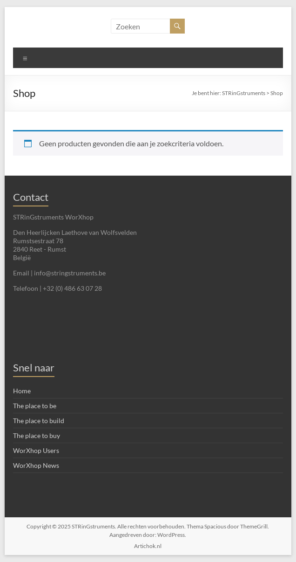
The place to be (34, 406)
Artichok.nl (147, 545)
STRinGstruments (243, 92)
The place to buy (36, 435)
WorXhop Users (36, 450)
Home (22, 391)
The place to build (38, 421)
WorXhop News (36, 465)
